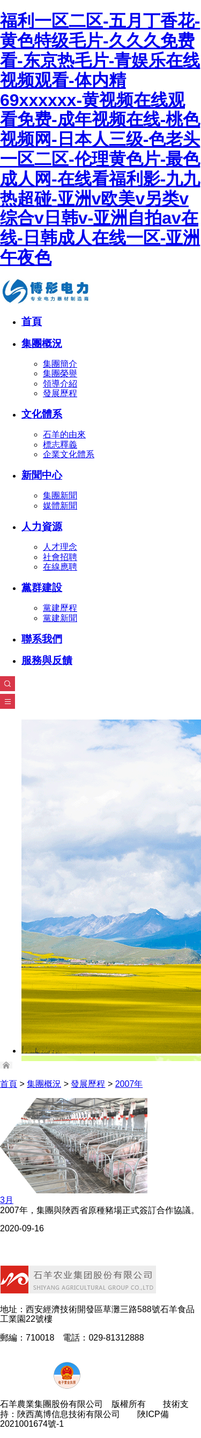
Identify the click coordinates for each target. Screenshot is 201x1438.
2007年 (129, 1083)
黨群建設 (41, 587)
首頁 (31, 321)
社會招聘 (60, 557)
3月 (6, 1200)
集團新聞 (60, 495)
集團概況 (41, 343)
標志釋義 (60, 444)
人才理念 (60, 546)
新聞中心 (41, 475)
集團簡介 (60, 363)
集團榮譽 (60, 373)
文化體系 (41, 414)
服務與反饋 (46, 660)
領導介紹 (60, 383)
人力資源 (41, 526)
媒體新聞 (60, 505)
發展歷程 (60, 393)
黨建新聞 (60, 618)
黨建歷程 (60, 607)
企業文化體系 (68, 454)
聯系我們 (41, 639)
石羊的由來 (64, 434)
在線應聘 (60, 566)
